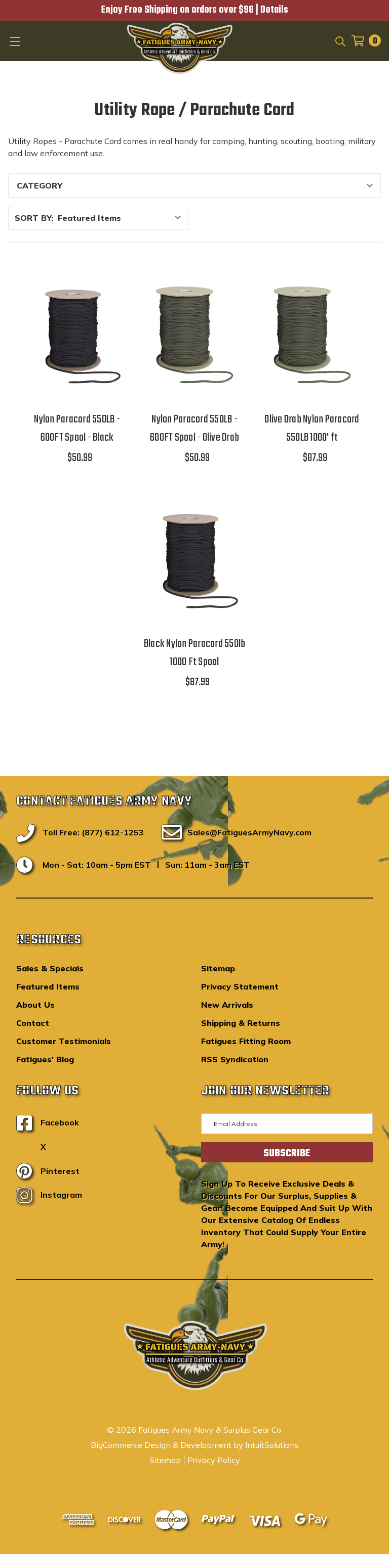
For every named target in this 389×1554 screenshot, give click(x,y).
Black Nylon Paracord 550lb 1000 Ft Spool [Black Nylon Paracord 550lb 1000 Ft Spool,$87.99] (195, 653)
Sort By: (34, 218)
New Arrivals (227, 1005)
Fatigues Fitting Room (246, 1041)
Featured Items (48, 986)
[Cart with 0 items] (363, 40)
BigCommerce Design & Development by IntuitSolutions (195, 1445)
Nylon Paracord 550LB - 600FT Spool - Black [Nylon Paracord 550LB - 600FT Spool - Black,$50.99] (77, 428)
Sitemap (218, 968)
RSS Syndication (234, 1059)
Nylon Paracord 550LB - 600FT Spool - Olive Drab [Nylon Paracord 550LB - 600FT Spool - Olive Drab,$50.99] (194, 428)
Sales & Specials (50, 968)
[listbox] (122, 217)
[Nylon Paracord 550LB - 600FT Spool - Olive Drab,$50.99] (194, 335)
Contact (32, 1023)
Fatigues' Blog (45, 1059)
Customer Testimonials (63, 1041)
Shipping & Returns (240, 1023)
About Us (35, 1005)
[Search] (339, 40)
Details (274, 10)
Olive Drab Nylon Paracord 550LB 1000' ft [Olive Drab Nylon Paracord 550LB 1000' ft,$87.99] (311, 428)
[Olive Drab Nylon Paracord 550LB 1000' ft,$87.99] (312, 335)
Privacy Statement (240, 986)
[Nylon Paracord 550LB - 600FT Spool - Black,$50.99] (77, 335)
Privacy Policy (213, 1460)
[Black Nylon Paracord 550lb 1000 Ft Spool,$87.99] (194, 560)
